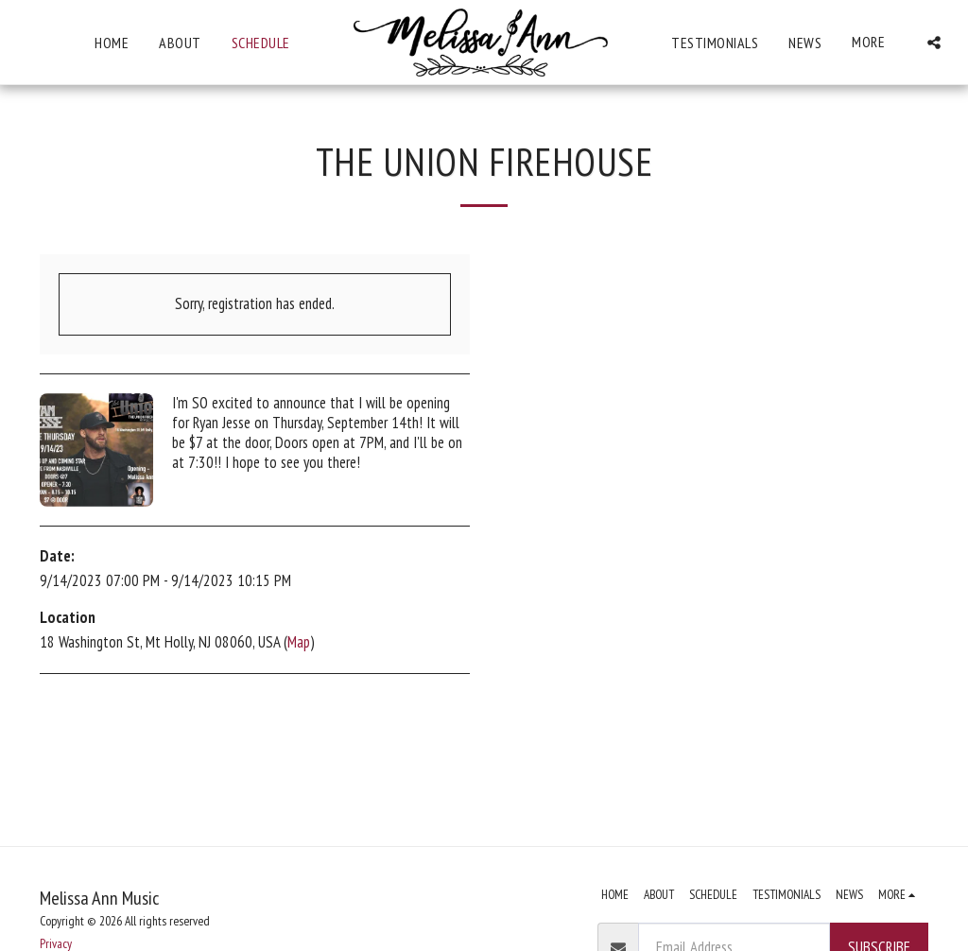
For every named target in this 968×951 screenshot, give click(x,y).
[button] (935, 42)
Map (298, 641)
